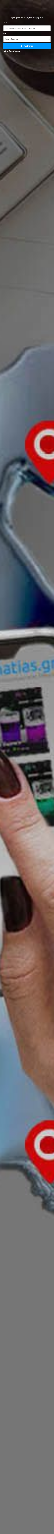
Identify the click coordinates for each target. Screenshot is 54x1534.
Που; (5, 33)
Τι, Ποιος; (6, 22)
